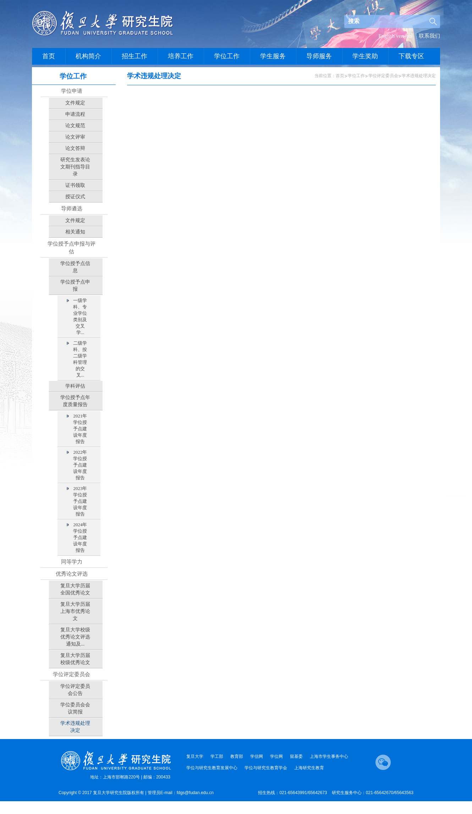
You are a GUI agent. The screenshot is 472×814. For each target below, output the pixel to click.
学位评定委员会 (383, 75)
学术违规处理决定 (419, 75)
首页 (340, 75)
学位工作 (356, 75)
